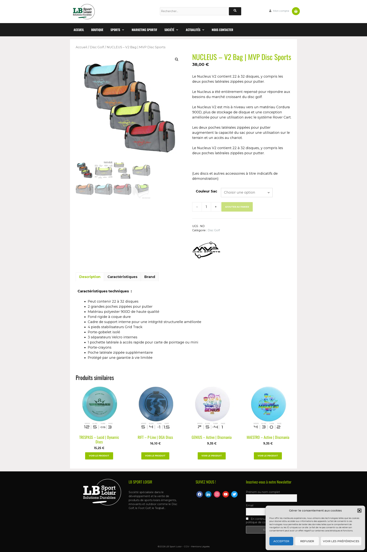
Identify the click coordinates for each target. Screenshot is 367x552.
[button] (359, 510)
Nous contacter (222, 29)
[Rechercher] (235, 11)
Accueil (79, 29)
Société (173, 29)
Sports (119, 29)
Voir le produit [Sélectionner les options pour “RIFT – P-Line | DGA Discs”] (155, 455)
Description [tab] (89, 277)
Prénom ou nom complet (263, 492)
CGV (186, 546)
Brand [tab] (149, 277)
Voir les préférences (341, 541)
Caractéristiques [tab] (122, 277)
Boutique (97, 29)
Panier (296, 10)
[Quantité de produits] (206, 207)
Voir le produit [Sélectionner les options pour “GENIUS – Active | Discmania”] (211, 455)
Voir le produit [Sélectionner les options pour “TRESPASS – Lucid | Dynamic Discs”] (99, 455)
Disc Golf (97, 47)
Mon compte (281, 10)
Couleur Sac (206, 191)
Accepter (281, 541)
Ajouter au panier (237, 207)
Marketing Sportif (144, 29)
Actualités (197, 29)
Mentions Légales (200, 546)
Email (249, 505)
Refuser (307, 541)
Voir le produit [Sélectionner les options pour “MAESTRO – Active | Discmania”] (268, 455)
